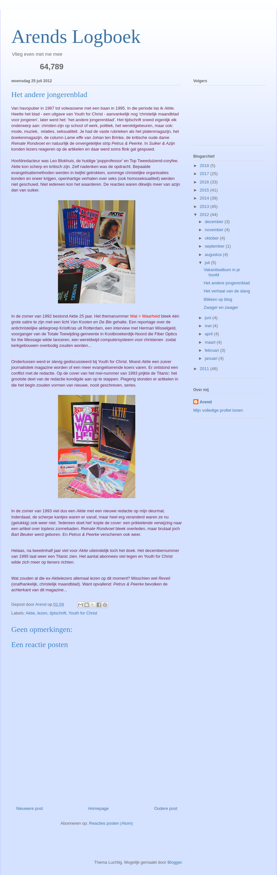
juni (209, 317)
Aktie (30, 613)
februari (212, 350)
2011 (205, 368)
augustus (214, 254)
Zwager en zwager (221, 307)
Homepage (98, 808)
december (214, 221)
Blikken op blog (218, 299)
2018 (205, 165)
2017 (205, 173)
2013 (205, 206)
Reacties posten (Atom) (111, 823)
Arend (206, 401)
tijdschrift (58, 613)
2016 (205, 182)
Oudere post (165, 808)
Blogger (174, 862)
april (209, 333)
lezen (42, 613)
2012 (205, 214)
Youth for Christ (83, 613)
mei (209, 325)
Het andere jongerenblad (227, 282)
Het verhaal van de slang (227, 291)
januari (212, 358)
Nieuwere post (29, 808)
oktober (212, 238)
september (215, 246)
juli (208, 262)
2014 (205, 198)
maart (211, 342)
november (214, 229)
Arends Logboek (76, 36)
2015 (205, 190)
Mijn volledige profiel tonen (218, 410)
